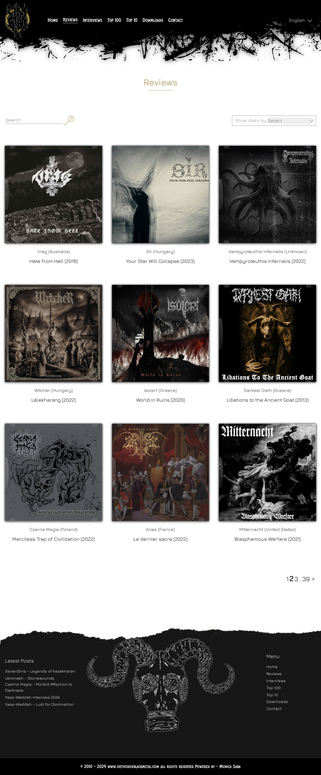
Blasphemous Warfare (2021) (267, 539)
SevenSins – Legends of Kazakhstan (40, 671)
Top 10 (131, 20)
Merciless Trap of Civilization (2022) (53, 539)
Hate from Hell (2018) (53, 261)
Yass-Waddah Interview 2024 (32, 697)
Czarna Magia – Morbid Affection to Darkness (38, 687)
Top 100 (114, 20)
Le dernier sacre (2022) (160, 539)
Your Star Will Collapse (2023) (160, 261)
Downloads (152, 20)
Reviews (70, 20)
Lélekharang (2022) (53, 400)
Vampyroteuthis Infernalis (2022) (267, 261)
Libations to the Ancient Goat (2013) (267, 400)
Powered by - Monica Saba (217, 766)
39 (306, 579)
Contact (175, 20)
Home (53, 20)
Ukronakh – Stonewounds (29, 678)
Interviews (92, 20)
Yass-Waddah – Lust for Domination (39, 704)
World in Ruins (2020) (160, 400)
